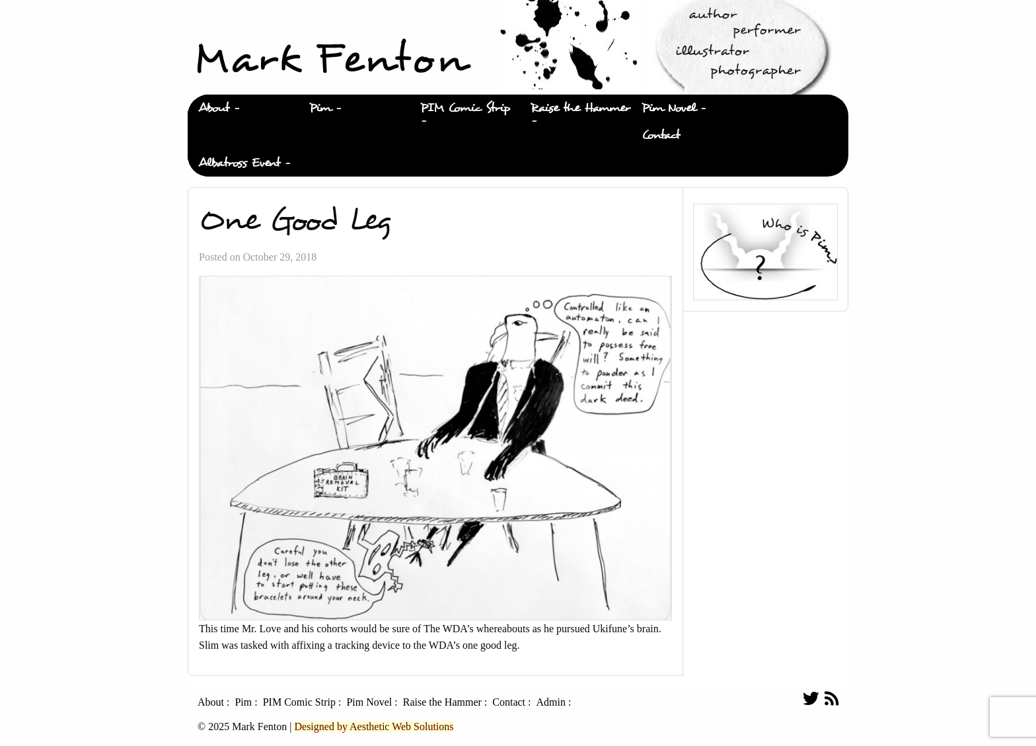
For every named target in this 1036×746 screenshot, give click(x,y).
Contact (661, 135)
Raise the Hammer (580, 108)
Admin (550, 702)
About (213, 108)
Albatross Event (239, 163)
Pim (320, 108)
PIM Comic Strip (465, 108)
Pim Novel (669, 108)
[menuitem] (243, 108)
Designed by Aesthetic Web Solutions (373, 726)
